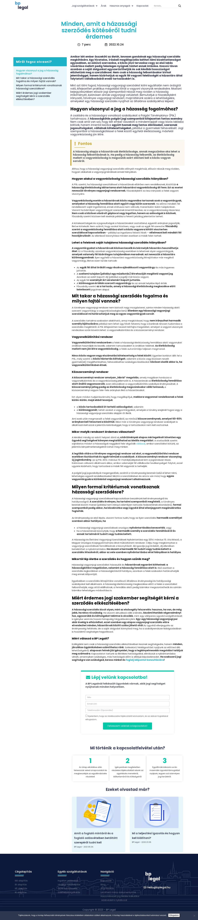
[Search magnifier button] (180, 6)
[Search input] (165, 6)
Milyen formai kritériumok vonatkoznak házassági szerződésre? (39, 87)
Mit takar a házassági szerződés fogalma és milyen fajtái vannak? (36, 79)
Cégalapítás (23, 871)
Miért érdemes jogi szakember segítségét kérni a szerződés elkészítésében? (33, 96)
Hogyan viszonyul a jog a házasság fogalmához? (37, 72)
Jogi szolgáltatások (84, 6)
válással (140, 443)
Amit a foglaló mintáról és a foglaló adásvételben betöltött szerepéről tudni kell (96, 837)
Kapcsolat (143, 6)
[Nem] (194, 915)
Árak (103, 6)
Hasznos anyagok (121, 6)
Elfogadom (174, 915)
